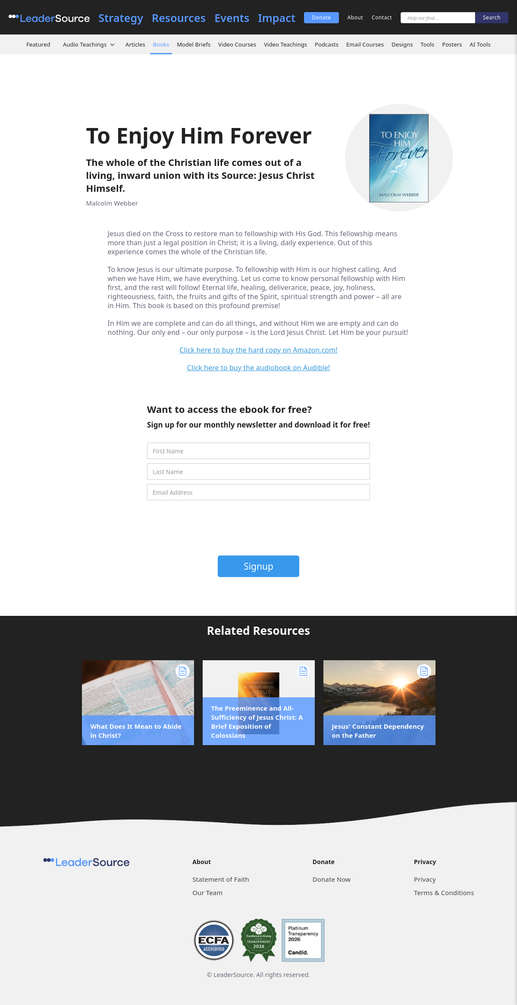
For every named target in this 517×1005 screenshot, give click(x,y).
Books (161, 44)
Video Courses (237, 44)
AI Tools (480, 44)
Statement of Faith (220, 879)
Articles (135, 44)
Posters (452, 44)
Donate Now (332, 879)
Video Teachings (285, 44)
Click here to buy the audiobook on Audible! (258, 367)
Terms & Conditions (444, 892)
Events (231, 18)
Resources (179, 18)
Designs (402, 44)
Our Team (207, 892)
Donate (321, 17)
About (355, 17)
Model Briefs (193, 44)
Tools (427, 44)
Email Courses (365, 44)
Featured (38, 44)
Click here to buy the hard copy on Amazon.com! (258, 350)
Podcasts (326, 44)
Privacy (425, 879)
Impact (276, 18)
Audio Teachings (85, 44)
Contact (382, 17)
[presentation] (259, 530)
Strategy (120, 18)
